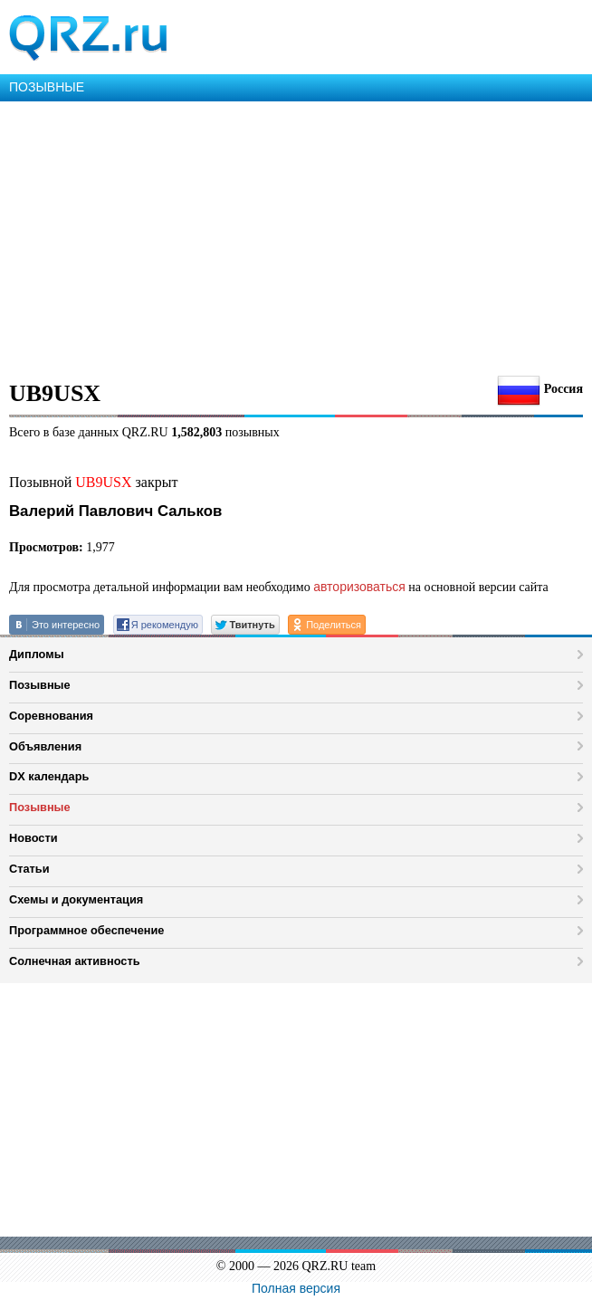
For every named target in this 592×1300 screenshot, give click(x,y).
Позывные (40, 685)
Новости (33, 838)
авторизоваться (359, 586)
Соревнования (51, 715)
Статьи (29, 868)
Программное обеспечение (86, 930)
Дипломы (36, 654)
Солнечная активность (74, 961)
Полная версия (296, 1288)
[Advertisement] (296, 237)
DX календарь (49, 776)
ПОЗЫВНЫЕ (46, 87)
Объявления (45, 746)
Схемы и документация (76, 899)
